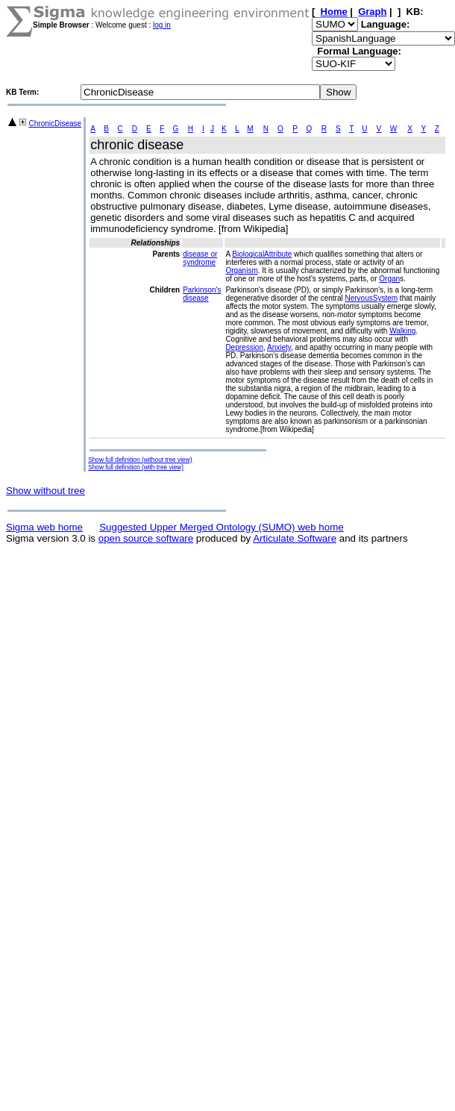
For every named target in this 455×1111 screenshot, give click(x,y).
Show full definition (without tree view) (140, 459)
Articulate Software (294, 538)
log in (162, 25)
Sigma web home (44, 527)
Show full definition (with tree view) (135, 467)
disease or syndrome (200, 258)
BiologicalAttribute (262, 254)
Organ (389, 279)
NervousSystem (371, 298)
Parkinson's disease (202, 294)
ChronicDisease (55, 123)
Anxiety (279, 347)
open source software (145, 538)
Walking (402, 331)
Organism (241, 270)
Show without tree (45, 490)
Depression (244, 347)
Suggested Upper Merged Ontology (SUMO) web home (221, 527)
